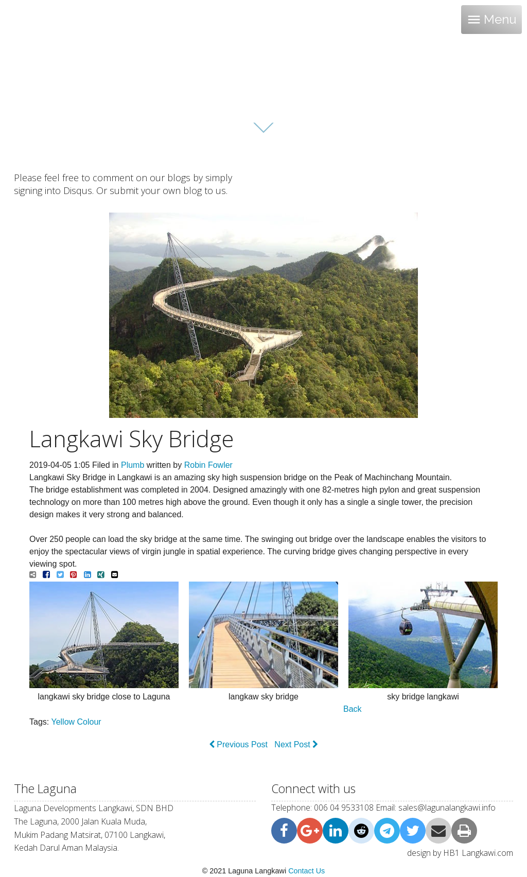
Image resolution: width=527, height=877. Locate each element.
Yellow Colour (76, 721)
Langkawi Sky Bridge (131, 438)
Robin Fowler (208, 465)
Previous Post (238, 744)
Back (352, 709)
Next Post (296, 744)
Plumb (132, 465)
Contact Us (306, 871)
